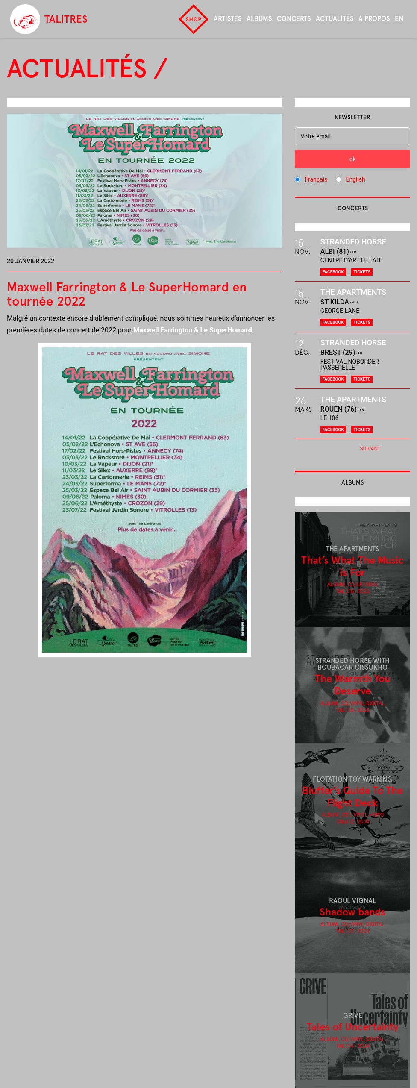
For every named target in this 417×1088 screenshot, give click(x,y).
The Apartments (353, 292)
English (355, 179)
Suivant (370, 449)
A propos (374, 19)
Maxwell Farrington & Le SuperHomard (192, 330)
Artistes (227, 19)
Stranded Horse (353, 241)
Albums (259, 19)
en (399, 19)
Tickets (361, 272)
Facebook (333, 272)
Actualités (334, 19)
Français (316, 179)
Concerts (294, 19)
